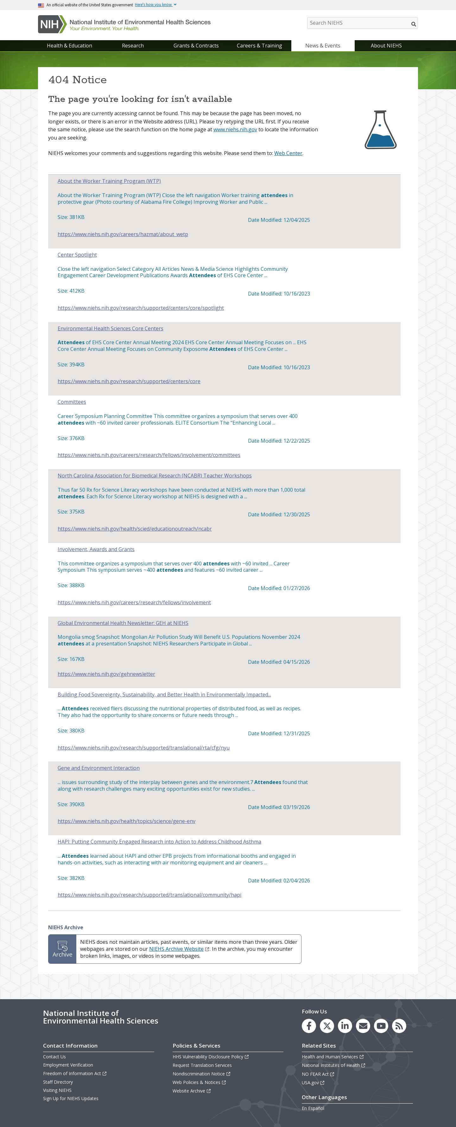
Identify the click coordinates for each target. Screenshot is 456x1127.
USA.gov (313, 1083)
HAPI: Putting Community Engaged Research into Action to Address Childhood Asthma (159, 841)
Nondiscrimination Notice (202, 1074)
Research (133, 45)
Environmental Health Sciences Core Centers (110, 328)
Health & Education (69, 45)
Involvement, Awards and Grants (96, 549)
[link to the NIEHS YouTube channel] (381, 1026)
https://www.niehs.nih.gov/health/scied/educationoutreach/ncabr (135, 529)
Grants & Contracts (196, 45)
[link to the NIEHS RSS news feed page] (399, 1026)
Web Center (288, 153)
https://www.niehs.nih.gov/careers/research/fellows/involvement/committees (149, 455)
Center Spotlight (77, 255)
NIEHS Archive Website (179, 948)
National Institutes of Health (334, 1065)
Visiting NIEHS (57, 1090)
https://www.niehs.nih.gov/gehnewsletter (106, 674)
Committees (72, 402)
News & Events (322, 45)
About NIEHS (386, 45)
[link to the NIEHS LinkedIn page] (345, 1026)
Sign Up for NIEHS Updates (70, 1098)
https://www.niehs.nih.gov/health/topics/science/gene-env (126, 821)
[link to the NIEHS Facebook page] (309, 1026)
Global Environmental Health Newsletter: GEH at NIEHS (123, 623)
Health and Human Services (333, 1057)
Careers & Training (259, 45)
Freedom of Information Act (75, 1073)
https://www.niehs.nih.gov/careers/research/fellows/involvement (134, 602)
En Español (313, 1108)
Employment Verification (68, 1065)
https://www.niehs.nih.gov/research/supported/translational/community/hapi (149, 895)
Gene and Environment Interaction (99, 768)
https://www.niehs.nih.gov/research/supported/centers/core (129, 381)
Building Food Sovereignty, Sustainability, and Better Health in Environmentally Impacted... (164, 694)
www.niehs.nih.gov (235, 129)
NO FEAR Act (318, 1074)
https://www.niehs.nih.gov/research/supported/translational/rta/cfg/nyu (144, 747)
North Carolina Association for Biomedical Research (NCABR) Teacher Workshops (155, 475)
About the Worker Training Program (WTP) (109, 181)
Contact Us (54, 1057)
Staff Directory (58, 1082)
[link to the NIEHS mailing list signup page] (363, 1026)
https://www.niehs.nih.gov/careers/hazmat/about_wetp (123, 234)
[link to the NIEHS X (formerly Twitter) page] (327, 1026)
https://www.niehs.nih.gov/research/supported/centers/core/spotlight (141, 308)
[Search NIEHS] (362, 23)
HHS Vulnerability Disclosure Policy (211, 1057)
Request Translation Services (202, 1065)
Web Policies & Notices (199, 1082)
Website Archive (192, 1091)
